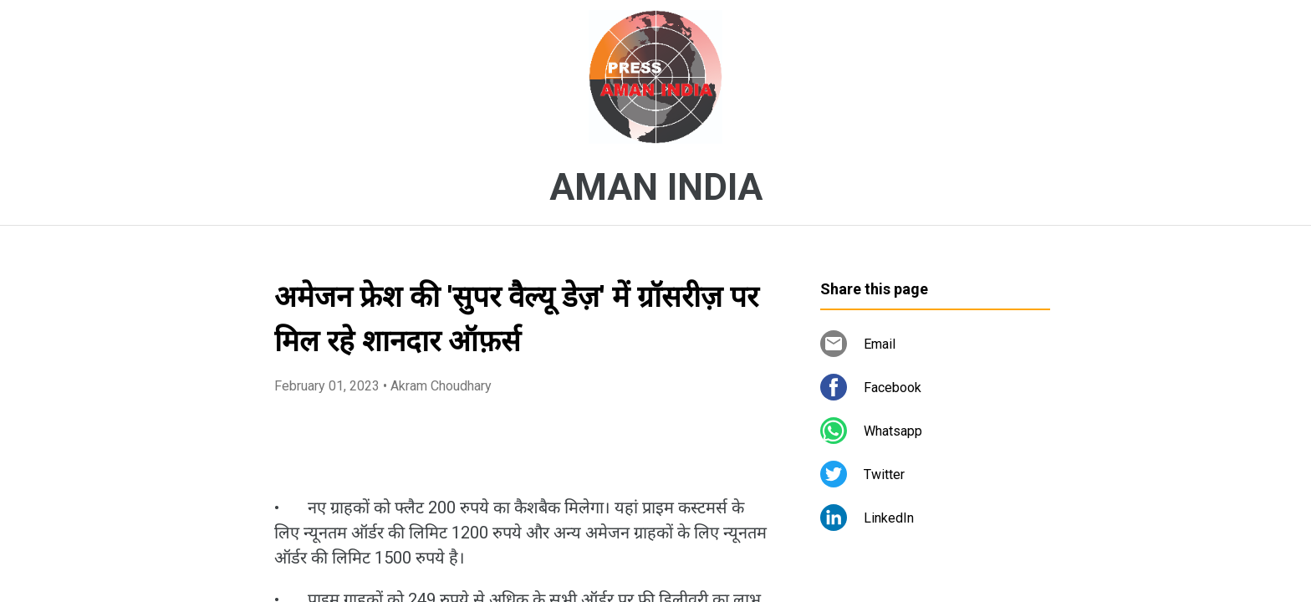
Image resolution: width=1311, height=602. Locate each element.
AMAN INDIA (656, 187)
